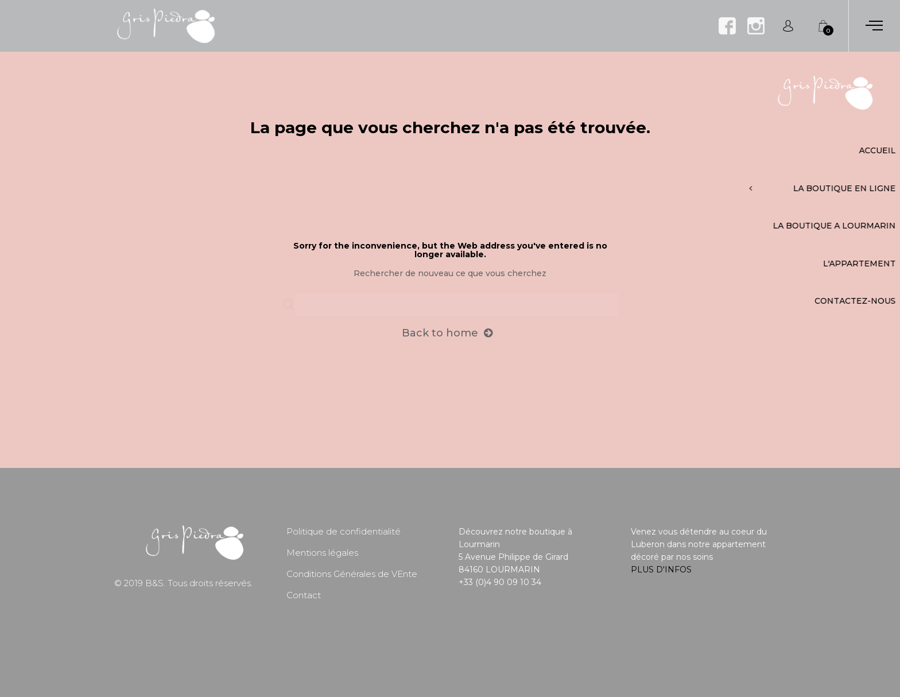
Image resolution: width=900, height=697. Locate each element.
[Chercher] (456, 299)
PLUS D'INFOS (661, 569)
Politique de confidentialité (343, 531)
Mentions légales (322, 552)
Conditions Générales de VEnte (351, 573)
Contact (303, 595)
